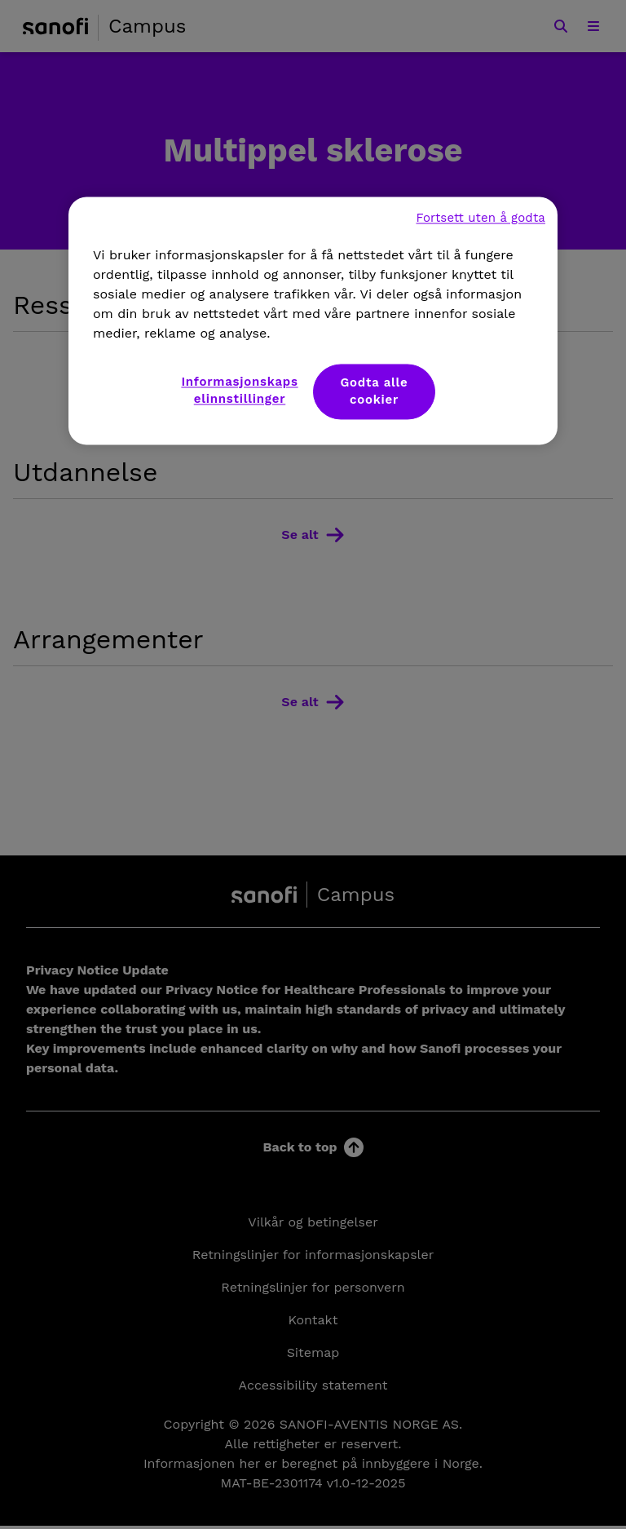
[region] (313, 321)
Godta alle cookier (374, 392)
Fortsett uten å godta (480, 218)
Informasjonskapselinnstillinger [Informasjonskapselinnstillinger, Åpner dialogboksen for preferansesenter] (239, 391)
